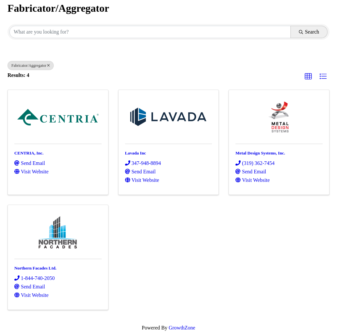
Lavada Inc (135, 153)
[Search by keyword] (150, 32)
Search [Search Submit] (309, 32)
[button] (308, 76)
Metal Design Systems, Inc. (260, 153)
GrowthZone (182, 327)
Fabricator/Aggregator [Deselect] (30, 65)
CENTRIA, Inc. (29, 153)
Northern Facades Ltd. (35, 268)
